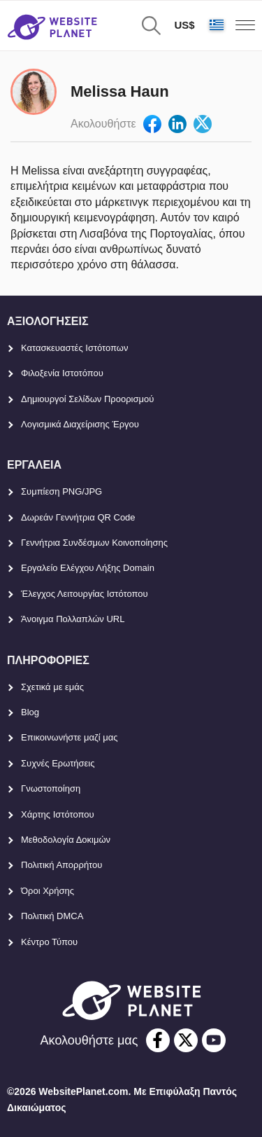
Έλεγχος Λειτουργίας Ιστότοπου (84, 593)
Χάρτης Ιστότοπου (57, 814)
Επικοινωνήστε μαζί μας (69, 737)
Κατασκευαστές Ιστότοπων (75, 348)
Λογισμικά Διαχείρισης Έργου (80, 424)
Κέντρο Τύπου (49, 942)
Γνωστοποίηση (50, 788)
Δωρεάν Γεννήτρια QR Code (78, 517)
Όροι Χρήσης (47, 891)
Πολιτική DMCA (52, 916)
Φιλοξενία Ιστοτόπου (62, 373)
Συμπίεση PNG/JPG (61, 491)
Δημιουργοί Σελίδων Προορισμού (87, 399)
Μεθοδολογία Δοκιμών (65, 839)
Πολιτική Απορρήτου (61, 865)
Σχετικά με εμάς (52, 687)
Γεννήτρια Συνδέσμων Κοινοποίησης (94, 542)
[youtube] (214, 1040)
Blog (30, 712)
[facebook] (158, 1040)
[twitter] (186, 1040)
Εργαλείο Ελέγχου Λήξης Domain (87, 568)
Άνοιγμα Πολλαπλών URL (72, 619)
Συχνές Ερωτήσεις (58, 763)
